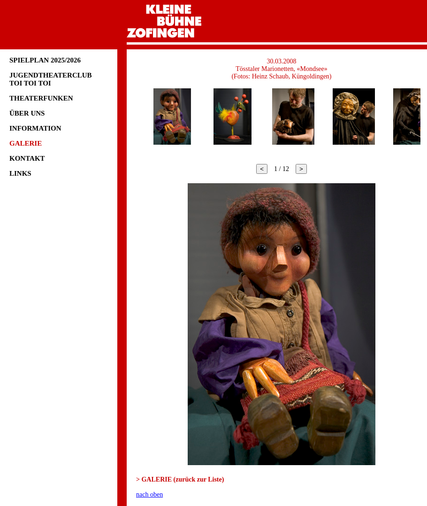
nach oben (149, 494)
